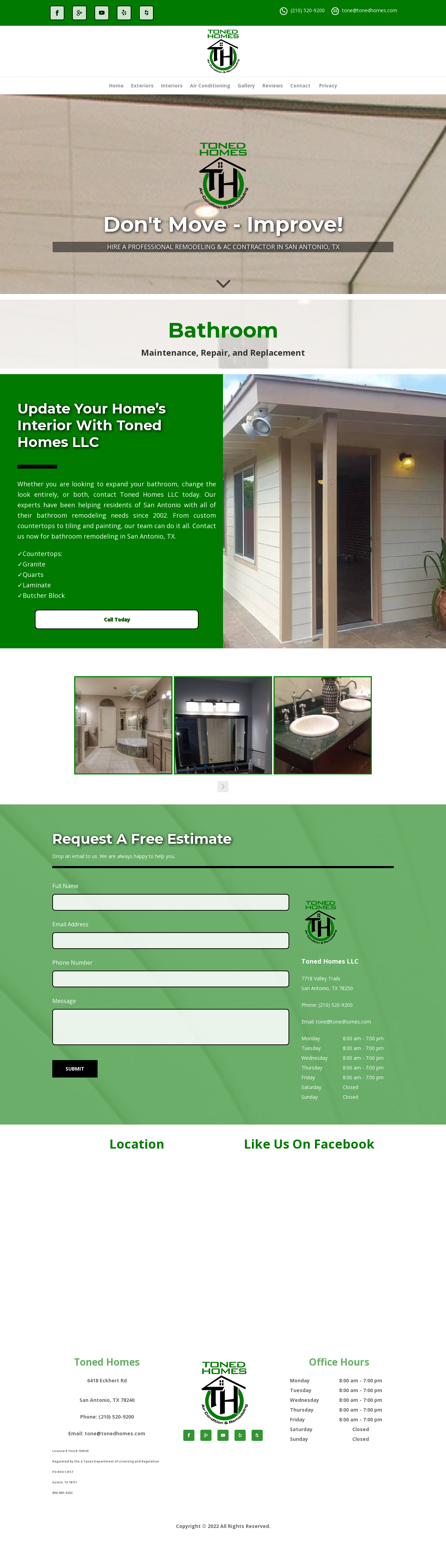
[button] (223, 786)
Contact (300, 85)
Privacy (328, 85)
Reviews (272, 85)
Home (116, 85)
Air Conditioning (210, 85)
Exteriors (142, 85)
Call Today (117, 619)
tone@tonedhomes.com (369, 10)
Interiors (172, 85)
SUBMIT (75, 1068)
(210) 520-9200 (308, 10)
